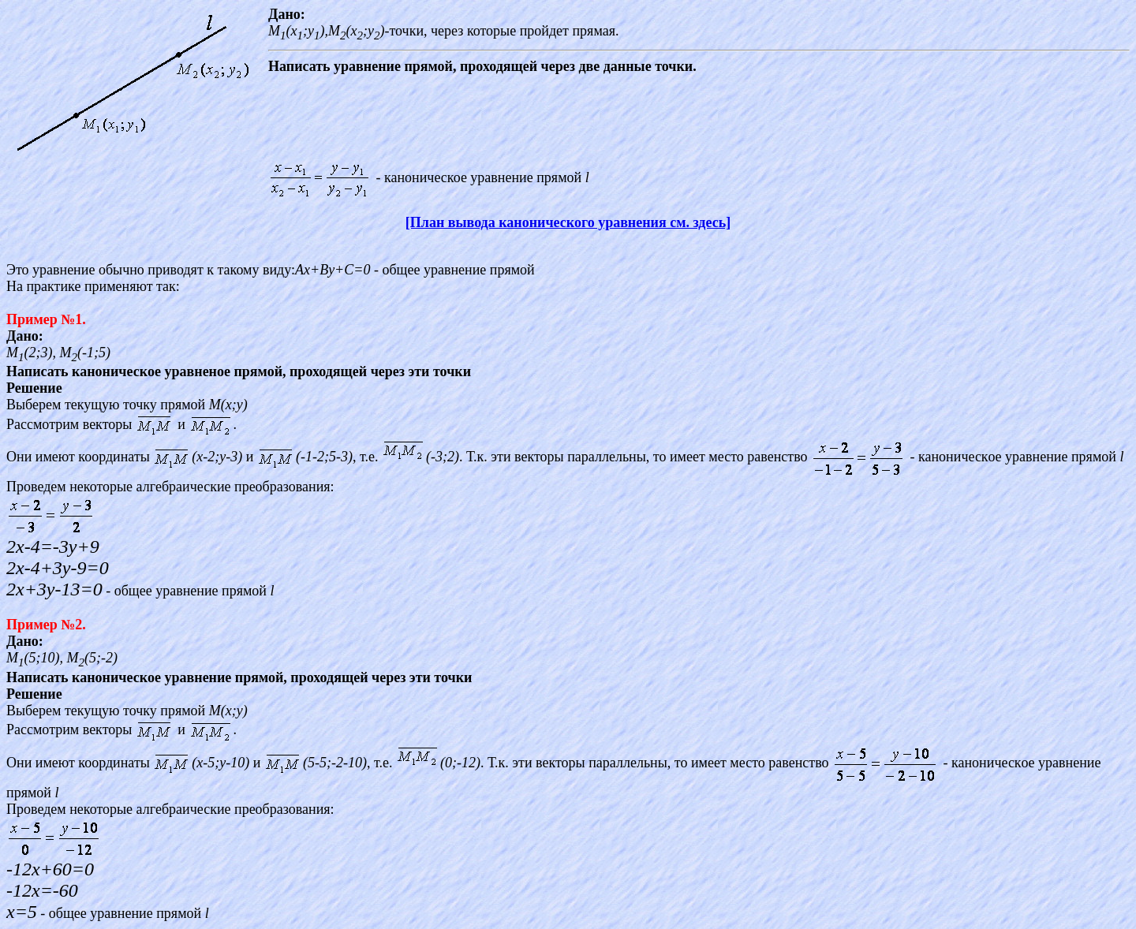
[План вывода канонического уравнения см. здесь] (568, 222)
